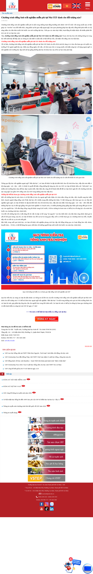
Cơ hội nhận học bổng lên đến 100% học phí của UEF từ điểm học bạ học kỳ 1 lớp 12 (33, 399)
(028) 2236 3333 (52, 496)
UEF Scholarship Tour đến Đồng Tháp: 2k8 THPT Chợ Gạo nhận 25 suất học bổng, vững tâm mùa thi (38, 357)
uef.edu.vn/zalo (10, 340)
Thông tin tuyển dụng (12, 412)
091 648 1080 (53, 500)
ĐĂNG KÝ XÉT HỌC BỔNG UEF (16, 380)
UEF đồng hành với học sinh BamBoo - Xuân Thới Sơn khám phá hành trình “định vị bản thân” (35, 361)
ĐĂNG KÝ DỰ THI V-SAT (14, 386)
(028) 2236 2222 (42, 496)
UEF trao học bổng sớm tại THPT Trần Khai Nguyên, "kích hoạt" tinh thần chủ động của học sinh (36, 353)
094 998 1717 (44, 500)
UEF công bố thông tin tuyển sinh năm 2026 (19, 393)
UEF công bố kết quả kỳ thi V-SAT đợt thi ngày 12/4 (22, 368)
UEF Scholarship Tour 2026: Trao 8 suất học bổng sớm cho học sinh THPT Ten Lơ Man (33, 365)
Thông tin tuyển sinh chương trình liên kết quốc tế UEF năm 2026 (26, 406)
